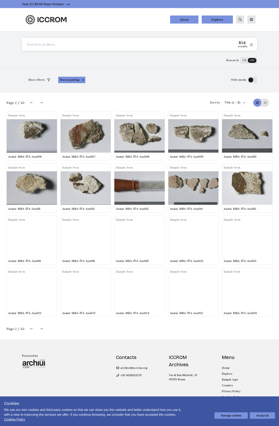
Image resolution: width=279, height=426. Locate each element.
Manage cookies (231, 415)
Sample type (230, 379)
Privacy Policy (231, 391)
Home (226, 368)
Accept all (262, 415)
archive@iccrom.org (132, 368)
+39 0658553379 (129, 375)
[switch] (248, 60)
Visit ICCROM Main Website (43, 4)
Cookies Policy (14, 419)
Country (227, 385)
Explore (217, 20)
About (184, 20)
